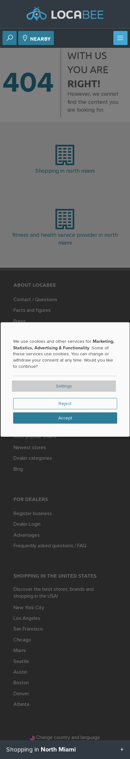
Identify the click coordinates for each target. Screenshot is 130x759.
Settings (64, 386)
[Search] (9, 38)
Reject (65, 404)
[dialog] (65, 379)
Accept (65, 418)
